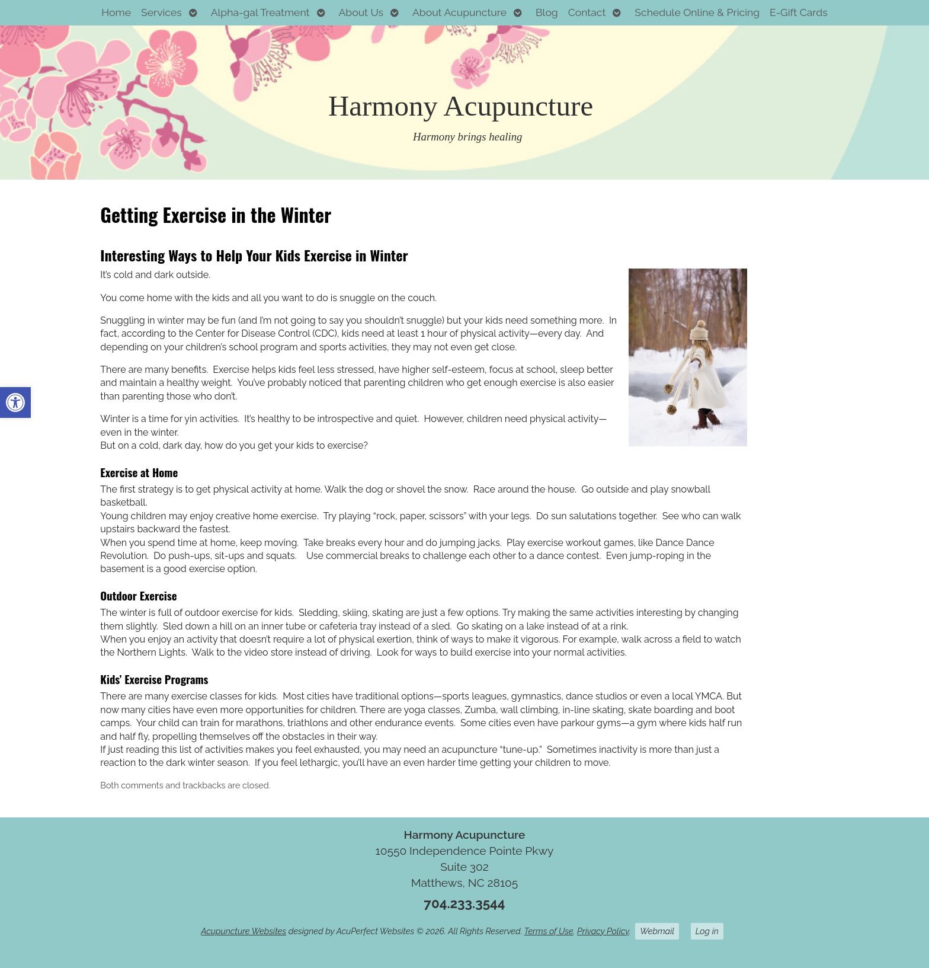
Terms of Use (549, 931)
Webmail (657, 931)
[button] (15, 402)
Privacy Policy (603, 931)
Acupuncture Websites (243, 931)
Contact (587, 12)
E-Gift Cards (799, 12)
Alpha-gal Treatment (260, 12)
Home (116, 12)
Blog (547, 12)
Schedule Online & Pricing (697, 12)
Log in (707, 931)
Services (161, 12)
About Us (360, 12)
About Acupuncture (459, 12)
